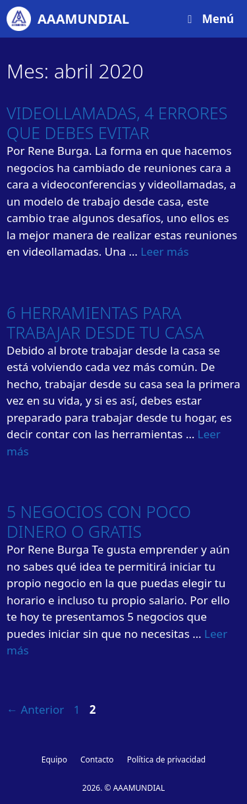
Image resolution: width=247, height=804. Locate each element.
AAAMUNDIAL (83, 19)
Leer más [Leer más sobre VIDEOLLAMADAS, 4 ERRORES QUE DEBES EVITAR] (164, 251)
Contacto (97, 759)
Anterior (35, 709)
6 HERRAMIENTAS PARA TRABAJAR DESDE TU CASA (105, 322)
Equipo (54, 759)
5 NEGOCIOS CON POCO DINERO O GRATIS (99, 521)
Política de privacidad (166, 759)
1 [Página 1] (78, 709)
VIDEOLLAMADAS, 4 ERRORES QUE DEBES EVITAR (117, 122)
